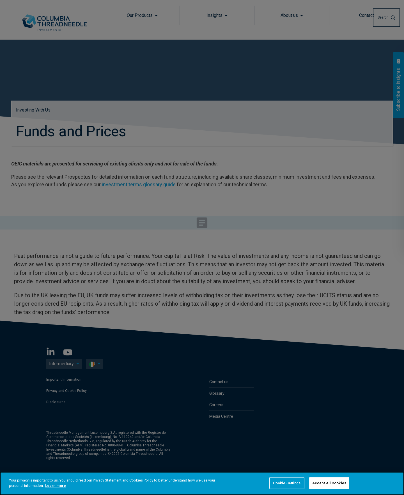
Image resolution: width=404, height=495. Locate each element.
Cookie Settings (287, 483)
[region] (202, 483)
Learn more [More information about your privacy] (55, 485)
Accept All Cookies (329, 483)
